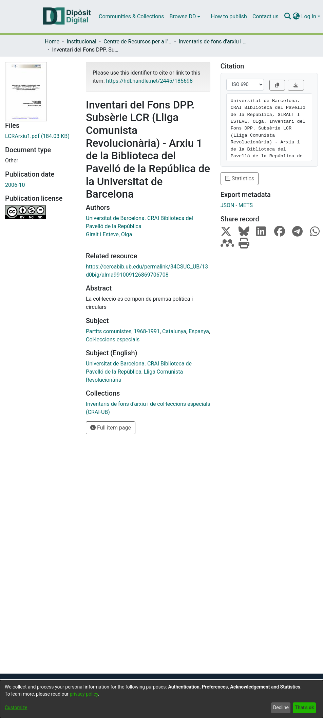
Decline (281, 707)
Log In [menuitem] (308, 16)
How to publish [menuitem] (229, 16)
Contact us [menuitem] (265, 16)
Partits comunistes (108, 331)
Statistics (239, 178)
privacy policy (84, 694)
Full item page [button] (110, 427)
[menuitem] (184, 16)
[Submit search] (288, 17)
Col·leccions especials (112, 339)
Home (52, 41)
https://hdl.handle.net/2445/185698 (149, 81)
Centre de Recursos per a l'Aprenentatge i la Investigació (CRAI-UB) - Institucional (137, 41)
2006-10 (15, 185)
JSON (227, 205)
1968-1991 (147, 331)
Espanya (199, 331)
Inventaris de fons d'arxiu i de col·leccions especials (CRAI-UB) (213, 41)
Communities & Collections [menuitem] (131, 16)
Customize (16, 707)
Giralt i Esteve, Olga (109, 234)
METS (246, 205)
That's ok (304, 707)
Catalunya (174, 331)
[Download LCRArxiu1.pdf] (40, 136)
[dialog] (161, 699)
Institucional (81, 41)
